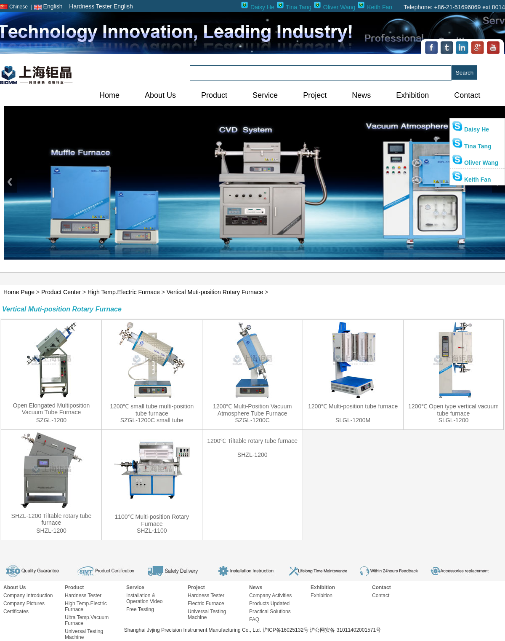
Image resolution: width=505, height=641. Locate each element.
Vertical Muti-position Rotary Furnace (215, 292)
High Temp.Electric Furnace (124, 292)
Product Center (61, 292)
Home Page (19, 292)
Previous (10, 182)
